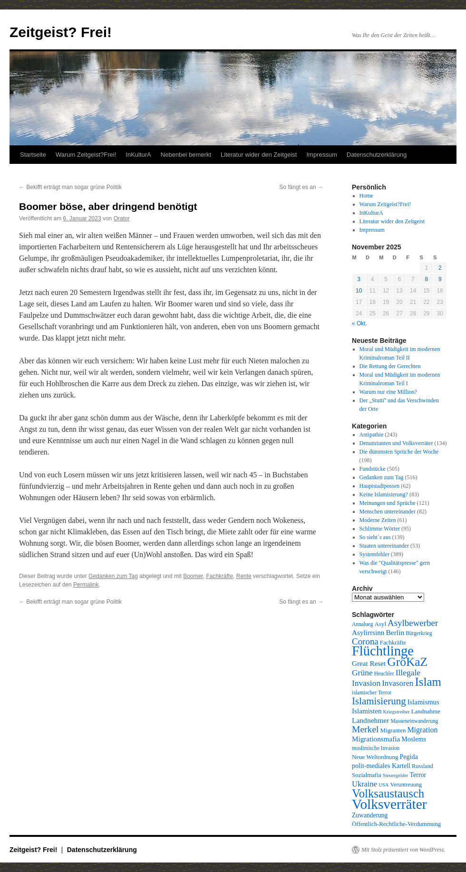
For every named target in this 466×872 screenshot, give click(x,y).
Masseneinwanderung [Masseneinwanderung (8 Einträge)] (414, 721)
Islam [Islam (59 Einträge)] (428, 681)
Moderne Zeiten (377, 520)
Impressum (321, 154)
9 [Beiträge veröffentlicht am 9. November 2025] (440, 279)
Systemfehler (374, 554)
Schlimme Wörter (379, 528)
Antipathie (371, 434)
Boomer (193, 576)
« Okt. (359, 323)
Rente (244, 576)
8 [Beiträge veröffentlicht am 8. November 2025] (426, 279)
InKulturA (138, 154)
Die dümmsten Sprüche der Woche (399, 451)
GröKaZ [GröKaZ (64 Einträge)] (407, 662)
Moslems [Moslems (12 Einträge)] (413, 739)
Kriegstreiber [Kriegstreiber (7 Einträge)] (396, 711)
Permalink (85, 584)
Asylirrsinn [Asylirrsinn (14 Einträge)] (368, 632)
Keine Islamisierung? (383, 494)
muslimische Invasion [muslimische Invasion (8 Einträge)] (375, 748)
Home (366, 195)
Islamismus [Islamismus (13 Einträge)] (423, 702)
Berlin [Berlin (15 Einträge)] (395, 632)
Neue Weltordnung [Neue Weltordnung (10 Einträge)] (375, 756)
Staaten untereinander (384, 545)
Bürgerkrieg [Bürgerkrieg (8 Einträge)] (419, 633)
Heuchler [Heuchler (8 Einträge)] (384, 673)
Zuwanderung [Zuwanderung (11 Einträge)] (370, 815)
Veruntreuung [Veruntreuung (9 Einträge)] (406, 784)
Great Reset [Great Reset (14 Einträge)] (369, 663)
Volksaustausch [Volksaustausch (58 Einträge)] (388, 793)
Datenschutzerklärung (377, 154)
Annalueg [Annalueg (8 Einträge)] (362, 624)
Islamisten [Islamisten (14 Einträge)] (367, 711)
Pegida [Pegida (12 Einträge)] (408, 756)
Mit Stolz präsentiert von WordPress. (403, 849)
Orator (122, 218)
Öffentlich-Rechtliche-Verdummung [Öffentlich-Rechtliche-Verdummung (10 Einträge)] (396, 823)
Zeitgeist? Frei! (61, 32)
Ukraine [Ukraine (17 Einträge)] (364, 783)
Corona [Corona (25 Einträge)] (365, 641)
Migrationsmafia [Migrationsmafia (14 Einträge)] (376, 739)
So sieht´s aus (375, 537)
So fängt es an (301, 187)
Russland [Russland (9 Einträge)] (422, 766)
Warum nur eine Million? (388, 392)
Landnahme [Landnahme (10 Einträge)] (425, 711)
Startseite (33, 154)
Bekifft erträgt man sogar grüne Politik (70, 187)
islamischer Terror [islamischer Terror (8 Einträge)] (371, 692)
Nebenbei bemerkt (186, 154)
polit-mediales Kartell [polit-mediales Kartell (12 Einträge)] (381, 765)
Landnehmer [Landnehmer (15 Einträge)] (370, 720)
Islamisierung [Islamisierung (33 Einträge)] (379, 701)
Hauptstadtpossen (379, 486)
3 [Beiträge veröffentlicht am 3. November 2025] (358, 279)
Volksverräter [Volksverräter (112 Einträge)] (389, 804)
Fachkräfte (219, 576)
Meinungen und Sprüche (387, 503)
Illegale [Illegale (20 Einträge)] (408, 672)
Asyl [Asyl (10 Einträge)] (380, 623)
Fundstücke (372, 468)
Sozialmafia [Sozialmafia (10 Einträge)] (366, 774)
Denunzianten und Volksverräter (396, 443)
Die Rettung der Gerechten (390, 366)
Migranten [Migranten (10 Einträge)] (393, 730)
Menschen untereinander (387, 511)
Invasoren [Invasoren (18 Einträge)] (397, 683)
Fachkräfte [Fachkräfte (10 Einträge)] (393, 642)
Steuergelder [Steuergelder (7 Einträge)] (395, 775)
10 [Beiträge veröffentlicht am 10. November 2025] (359, 290)
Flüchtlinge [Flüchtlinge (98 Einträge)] (383, 651)
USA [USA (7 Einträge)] (383, 784)
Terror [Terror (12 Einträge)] (417, 774)
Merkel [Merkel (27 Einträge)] (365, 729)
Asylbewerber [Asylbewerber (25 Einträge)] (413, 623)
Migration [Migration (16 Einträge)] (422, 730)
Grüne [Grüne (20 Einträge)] (362, 672)
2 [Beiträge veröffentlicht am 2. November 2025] (440, 268)
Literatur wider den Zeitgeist (259, 154)
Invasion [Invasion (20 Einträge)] (366, 683)
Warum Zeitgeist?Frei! (86, 154)
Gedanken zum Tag (113, 576)
